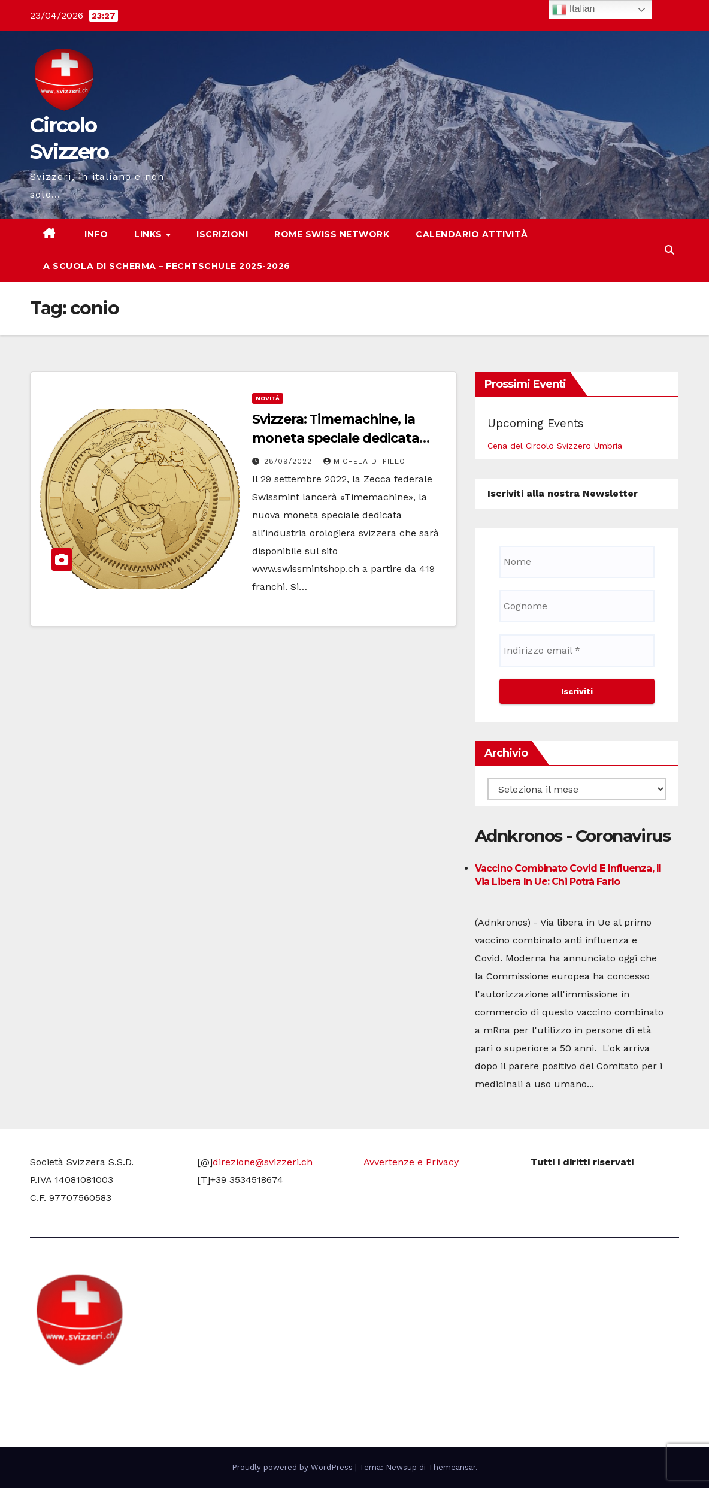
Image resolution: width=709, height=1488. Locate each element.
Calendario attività (472, 234)
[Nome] (577, 562)
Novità (268, 398)
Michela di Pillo (364, 461)
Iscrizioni (222, 234)
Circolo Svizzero (105, 1389)
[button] (669, 250)
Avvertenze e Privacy (411, 1162)
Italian (573, 9)
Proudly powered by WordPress (293, 1467)
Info (95, 234)
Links (149, 234)
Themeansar (451, 1467)
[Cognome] (577, 606)
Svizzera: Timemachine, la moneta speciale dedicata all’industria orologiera (335, 438)
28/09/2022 (289, 461)
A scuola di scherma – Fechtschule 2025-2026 (166, 266)
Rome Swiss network (331, 234)
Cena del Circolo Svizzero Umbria (554, 445)
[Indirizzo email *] (577, 650)
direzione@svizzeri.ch (263, 1162)
